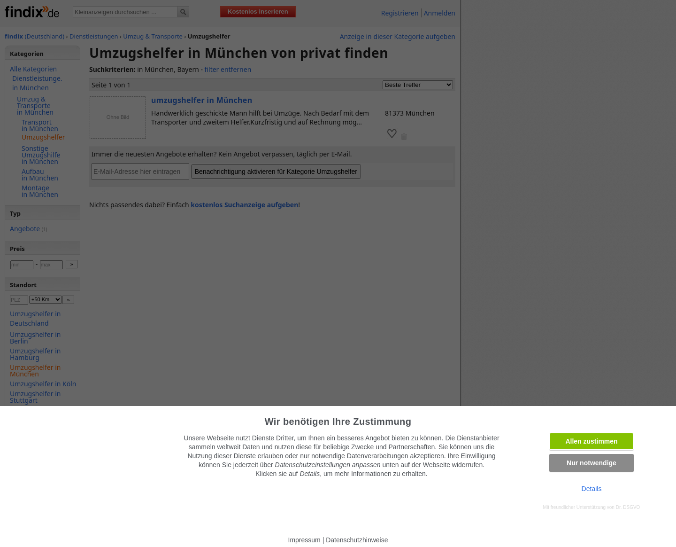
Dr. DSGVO (628, 507)
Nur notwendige (591, 463)
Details (592, 488)
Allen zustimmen (591, 441)
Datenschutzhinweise (357, 540)
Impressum (304, 540)
